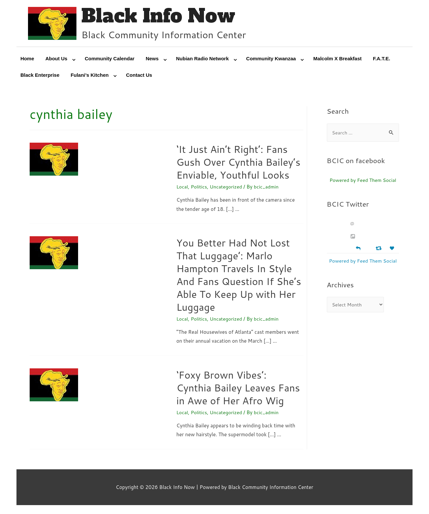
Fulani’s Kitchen (89, 75)
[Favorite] (393, 249)
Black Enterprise (39, 75)
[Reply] (358, 248)
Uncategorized (227, 187)
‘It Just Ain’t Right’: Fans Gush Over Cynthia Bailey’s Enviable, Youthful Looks (238, 163)
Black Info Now (159, 16)
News (152, 59)
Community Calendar (109, 59)
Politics (199, 187)
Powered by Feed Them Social (363, 180)
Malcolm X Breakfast (337, 59)
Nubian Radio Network (202, 59)
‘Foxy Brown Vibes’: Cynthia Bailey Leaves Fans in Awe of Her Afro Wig (238, 388)
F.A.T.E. (381, 59)
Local (182, 187)
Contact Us (139, 75)
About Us (56, 59)
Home (27, 59)
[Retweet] (379, 248)
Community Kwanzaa (271, 59)
